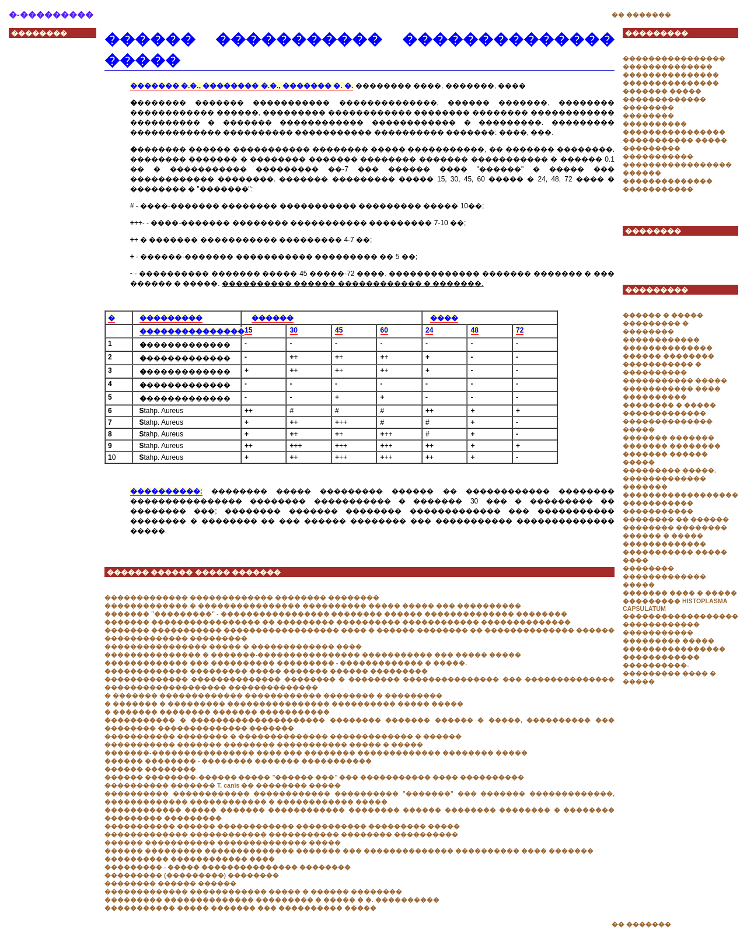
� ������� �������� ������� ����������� (217, 711)
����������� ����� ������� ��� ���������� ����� (240, 907)
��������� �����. (669, 470)
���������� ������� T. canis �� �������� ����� (222, 785)
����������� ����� (675, 140)
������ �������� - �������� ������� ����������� (238, 760)
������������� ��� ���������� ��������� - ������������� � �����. (285, 662)
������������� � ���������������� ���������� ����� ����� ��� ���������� (312, 605)
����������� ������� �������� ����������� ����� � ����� (263, 744)
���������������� (674, 58)
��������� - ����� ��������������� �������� (227, 866)
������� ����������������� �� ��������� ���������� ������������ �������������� (337, 621)
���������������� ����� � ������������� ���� (233, 646)
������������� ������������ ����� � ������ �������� (253, 891)
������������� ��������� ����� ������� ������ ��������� (266, 670)
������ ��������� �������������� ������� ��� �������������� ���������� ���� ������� (349, 850)
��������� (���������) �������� (191, 875)
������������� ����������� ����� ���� (675, 552)
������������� (664, 478)
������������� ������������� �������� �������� (241, 597)
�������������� (668, 66)
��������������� (671, 74)
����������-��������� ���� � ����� (669, 673)
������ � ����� (663, 315)
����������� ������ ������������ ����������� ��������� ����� (282, 826)
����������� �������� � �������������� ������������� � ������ (283, 736)
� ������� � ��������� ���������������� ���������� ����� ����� (283, 703)
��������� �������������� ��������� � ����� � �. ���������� (271, 899)
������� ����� (662, 91)
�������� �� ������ (676, 519)
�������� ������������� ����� (664, 576)
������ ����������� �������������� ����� (222, 842)
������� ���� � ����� (680, 592)
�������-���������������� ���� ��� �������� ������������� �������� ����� (316, 752)
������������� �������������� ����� (668, 421)
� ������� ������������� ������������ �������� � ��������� (273, 695)
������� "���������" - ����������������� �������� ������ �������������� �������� (335, 613)
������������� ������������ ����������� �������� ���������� (281, 834)
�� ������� (641, 14)
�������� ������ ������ (170, 883)
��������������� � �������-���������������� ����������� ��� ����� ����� (312, 654)
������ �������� (150, 768)
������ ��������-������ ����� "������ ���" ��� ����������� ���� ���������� (314, 777)
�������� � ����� (669, 404)
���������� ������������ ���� (189, 858)
